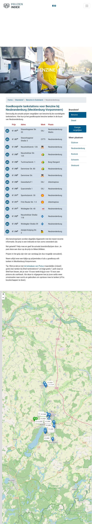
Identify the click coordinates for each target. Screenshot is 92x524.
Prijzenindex (12, 6)
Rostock (74, 154)
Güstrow (74, 142)
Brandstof (19, 100)
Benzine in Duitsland (34, 100)
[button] (34, 419)
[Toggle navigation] (87, 6)
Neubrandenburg (78, 148)
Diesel (73, 120)
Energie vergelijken (77, 128)
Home (10, 100)
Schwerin (75, 160)
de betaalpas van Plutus (34, 266)
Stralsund (75, 165)
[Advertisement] (46, 29)
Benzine (74, 115)
